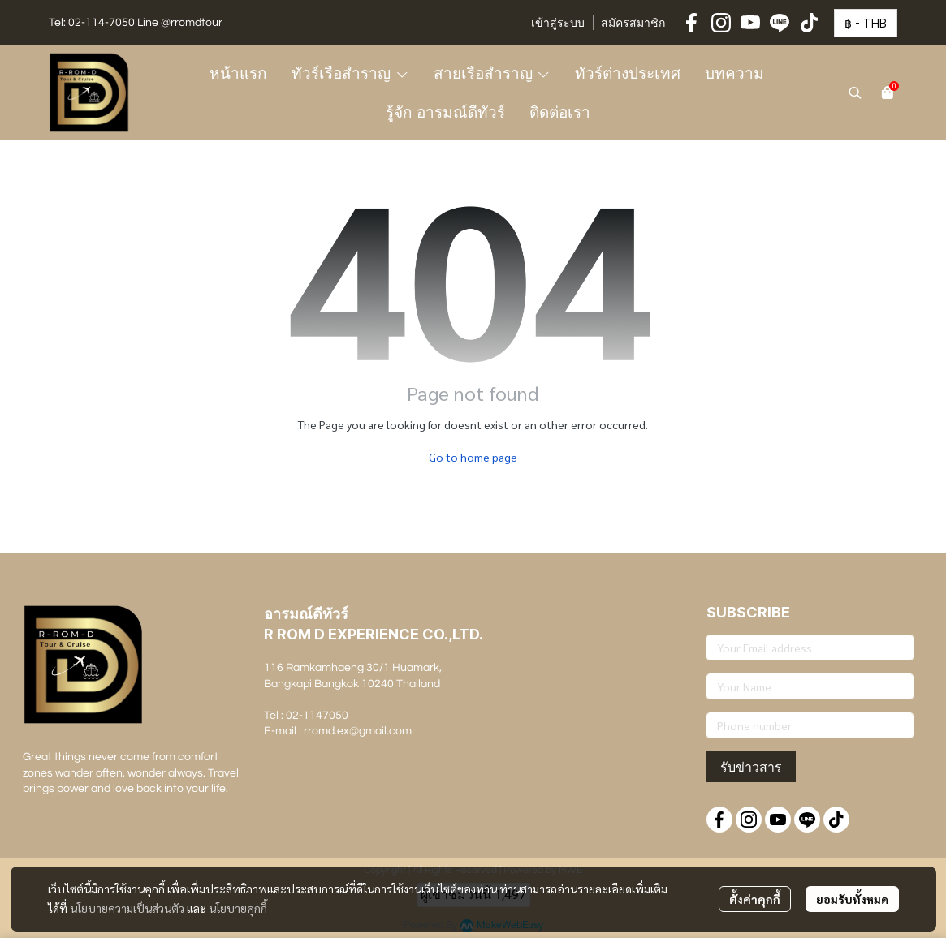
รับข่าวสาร (751, 767)
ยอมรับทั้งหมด (852, 899)
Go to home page (473, 457)
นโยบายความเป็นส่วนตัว (127, 908)
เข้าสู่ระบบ (558, 23)
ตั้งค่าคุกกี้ (754, 899)
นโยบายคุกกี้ (238, 908)
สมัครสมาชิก (633, 23)
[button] (865, 23)
